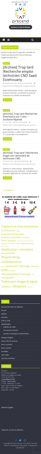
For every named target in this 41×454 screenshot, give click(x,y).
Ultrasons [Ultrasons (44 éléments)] (19, 286)
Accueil (3, 310)
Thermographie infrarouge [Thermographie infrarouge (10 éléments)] (15, 274)
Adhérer (4, 314)
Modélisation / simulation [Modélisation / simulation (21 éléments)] (17, 249)
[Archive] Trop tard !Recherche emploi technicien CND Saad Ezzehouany (20, 73)
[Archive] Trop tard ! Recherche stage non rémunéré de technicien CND (20, 155)
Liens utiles (5, 355)
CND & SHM (5, 321)
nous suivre (11, 381)
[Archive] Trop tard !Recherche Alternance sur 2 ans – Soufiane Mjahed (20, 116)
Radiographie (17, 86)
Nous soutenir (6, 348)
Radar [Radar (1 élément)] (3, 266)
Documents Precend (10, 330)
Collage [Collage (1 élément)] (18, 231)
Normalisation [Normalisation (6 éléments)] (8, 253)
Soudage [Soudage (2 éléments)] (12, 270)
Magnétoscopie (7, 86)
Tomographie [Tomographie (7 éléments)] (8, 277)
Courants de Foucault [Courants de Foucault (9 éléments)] (12, 234)
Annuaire (4, 317)
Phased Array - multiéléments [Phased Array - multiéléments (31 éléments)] (11, 259)
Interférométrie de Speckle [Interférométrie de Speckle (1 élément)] (25, 241)
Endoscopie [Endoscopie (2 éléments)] (25, 238)
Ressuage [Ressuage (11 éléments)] (24, 266)
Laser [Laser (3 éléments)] (18, 243)
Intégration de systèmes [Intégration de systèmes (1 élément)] (8, 243)
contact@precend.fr (8, 379)
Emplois (6, 63)
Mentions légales (7, 338)
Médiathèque (5, 324)
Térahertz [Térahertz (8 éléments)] (6, 286)
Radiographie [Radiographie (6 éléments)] (12, 266)
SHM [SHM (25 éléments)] (4, 270)
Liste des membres (8, 358)
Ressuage (26, 86)
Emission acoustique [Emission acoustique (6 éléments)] (11, 237)
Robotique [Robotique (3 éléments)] (34, 266)
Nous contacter (6, 344)
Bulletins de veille (9, 327)
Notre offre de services (9, 341)
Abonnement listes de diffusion (12, 307)
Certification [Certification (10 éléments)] (8, 230)
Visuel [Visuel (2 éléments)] (29, 287)
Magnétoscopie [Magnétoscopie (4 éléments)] (27, 243)
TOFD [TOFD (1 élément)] (32, 274)
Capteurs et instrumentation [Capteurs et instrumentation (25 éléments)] (20, 226)
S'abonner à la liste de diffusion (12, 430)
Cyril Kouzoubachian (26, 83)
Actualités (4, 351)
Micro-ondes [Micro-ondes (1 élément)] (4, 246)
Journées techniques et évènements (16, 334)
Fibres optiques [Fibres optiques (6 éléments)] (8, 240)
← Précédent (7, 190)
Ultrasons (32, 86)
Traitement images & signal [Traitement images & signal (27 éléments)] (19, 281)
